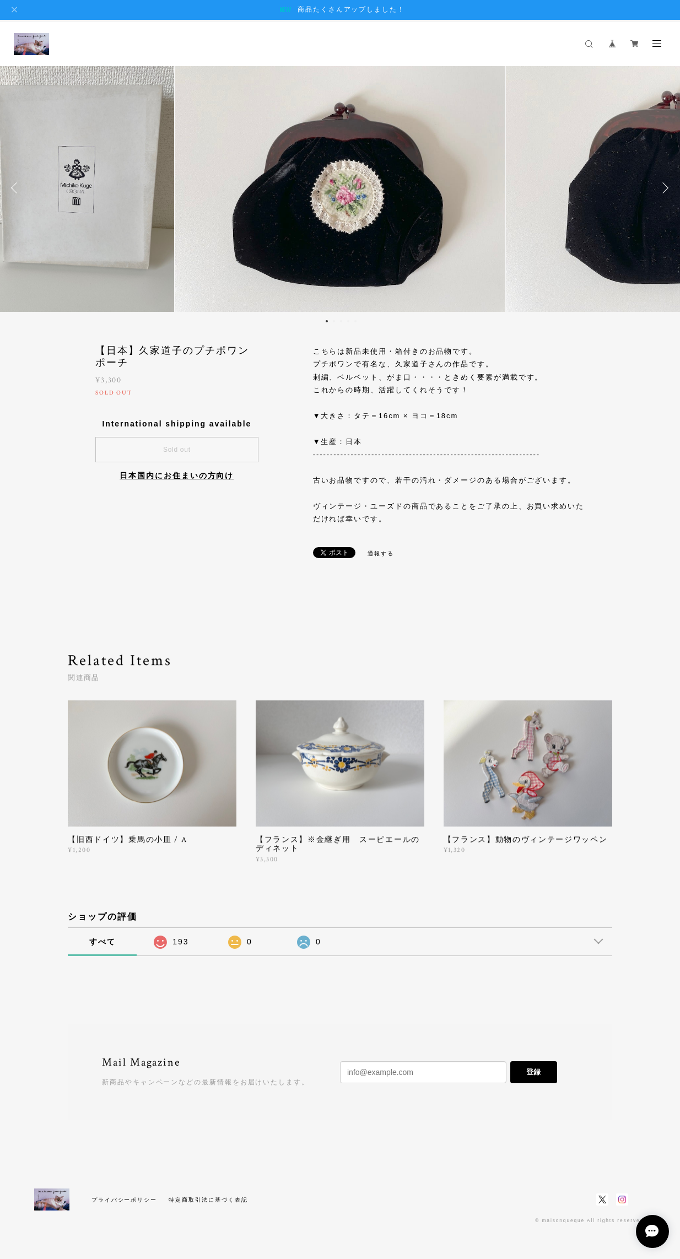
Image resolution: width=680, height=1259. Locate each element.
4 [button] (348, 321)
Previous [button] (16, 187)
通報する (381, 553)
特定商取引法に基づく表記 (208, 1200)
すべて (102, 941)
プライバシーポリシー (124, 1200)
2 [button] (334, 321)
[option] (340, 188)
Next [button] (663, 187)
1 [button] (327, 321)
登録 (533, 1072)
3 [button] (341, 321)
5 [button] (355, 321)
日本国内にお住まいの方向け (177, 475)
